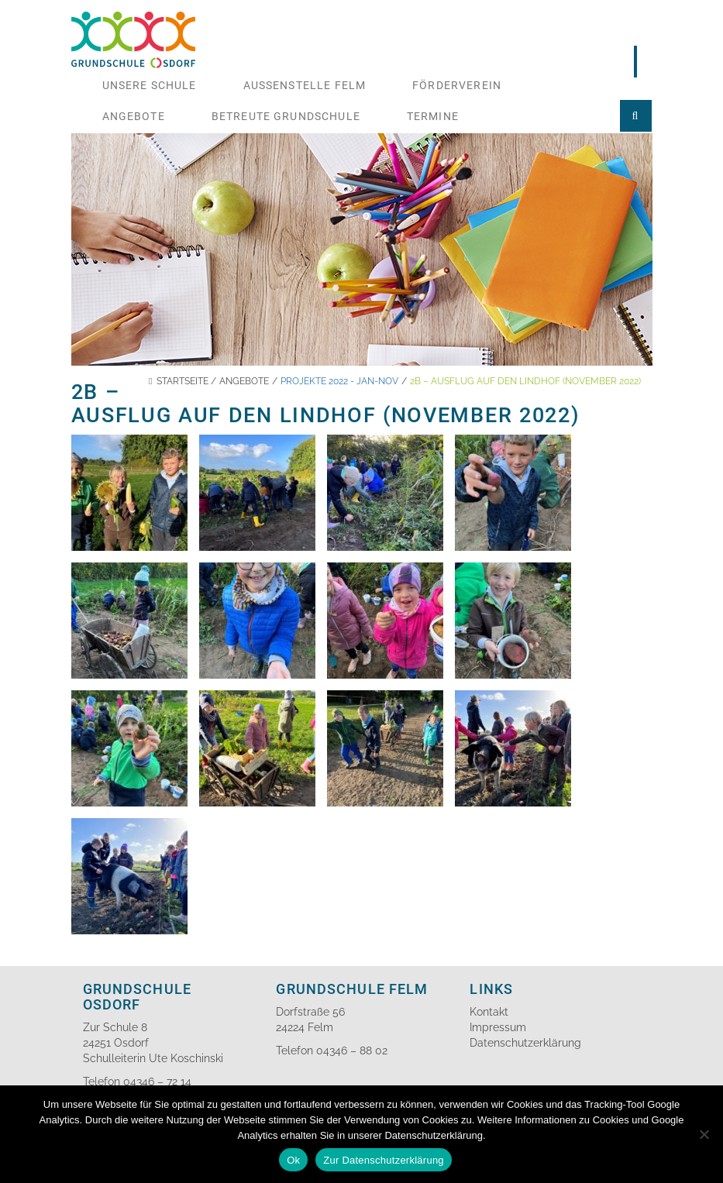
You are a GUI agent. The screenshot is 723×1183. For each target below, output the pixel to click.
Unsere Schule (149, 85)
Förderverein (456, 85)
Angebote (133, 116)
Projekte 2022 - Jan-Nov (339, 381)
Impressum (498, 1027)
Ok (293, 1160)
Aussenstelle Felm (305, 85)
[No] (703, 1134)
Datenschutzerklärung (525, 1043)
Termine (433, 116)
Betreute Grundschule (286, 116)
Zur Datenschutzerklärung (383, 1160)
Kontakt (489, 1012)
